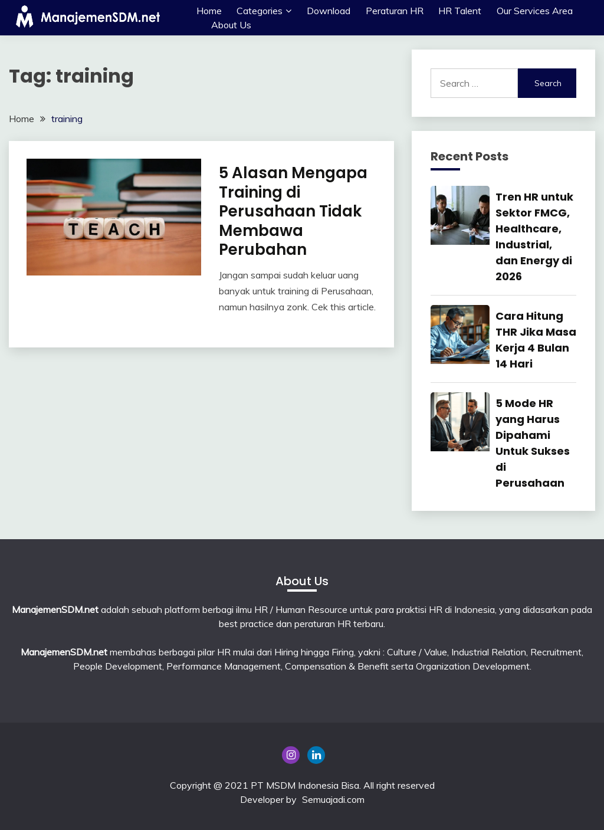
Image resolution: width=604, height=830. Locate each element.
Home (209, 11)
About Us (231, 25)
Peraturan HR (395, 11)
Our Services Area (535, 11)
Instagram (291, 755)
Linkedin (316, 755)
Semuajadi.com (333, 799)
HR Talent (459, 11)
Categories (260, 11)
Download (328, 11)
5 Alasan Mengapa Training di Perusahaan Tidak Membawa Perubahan (293, 211)
